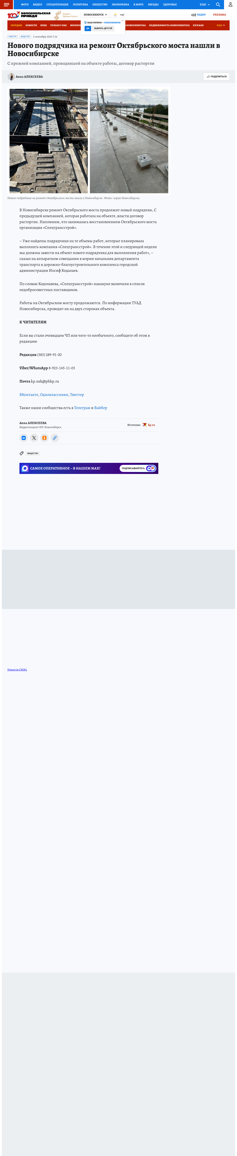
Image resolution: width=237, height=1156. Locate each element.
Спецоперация (57, 4)
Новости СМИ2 (17, 670)
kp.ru (151, 425)
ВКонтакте (28, 394)
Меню (4, 4)
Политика (80, 4)
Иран (43, 25)
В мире (138, 4)
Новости (31, 25)
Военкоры (77, 25)
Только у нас (58, 25)
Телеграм (82, 407)
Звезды (153, 4)
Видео (37, 4)
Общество (99, 4)
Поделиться (216, 76)
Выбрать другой (103, 28)
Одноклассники (54, 394)
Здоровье (170, 4)
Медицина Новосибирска (129, 25)
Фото (25, 4)
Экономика (120, 4)
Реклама (219, 14)
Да (87, 28)
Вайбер (100, 407)
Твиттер (77, 394)
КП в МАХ (198, 25)
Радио (201, 14)
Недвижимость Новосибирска (169, 25)
